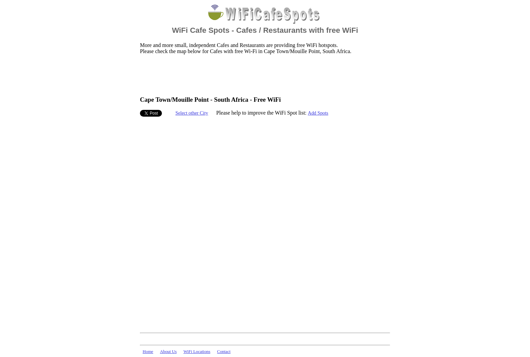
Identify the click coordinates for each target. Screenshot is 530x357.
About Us (168, 351)
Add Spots (318, 113)
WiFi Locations (197, 351)
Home (148, 351)
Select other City (191, 113)
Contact (224, 351)
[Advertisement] (263, 75)
